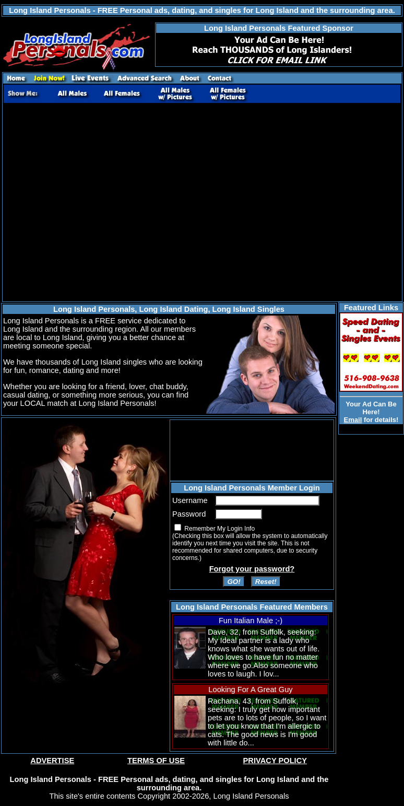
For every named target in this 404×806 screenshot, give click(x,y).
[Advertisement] (98, 202)
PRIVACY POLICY (275, 760)
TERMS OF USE (156, 760)
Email (353, 420)
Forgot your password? (252, 569)
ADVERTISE (52, 760)
